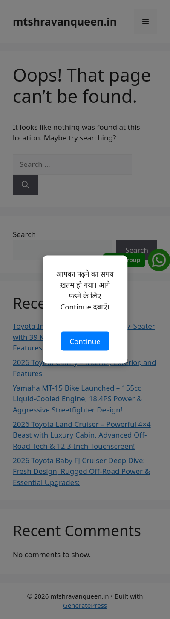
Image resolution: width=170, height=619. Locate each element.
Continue (85, 341)
